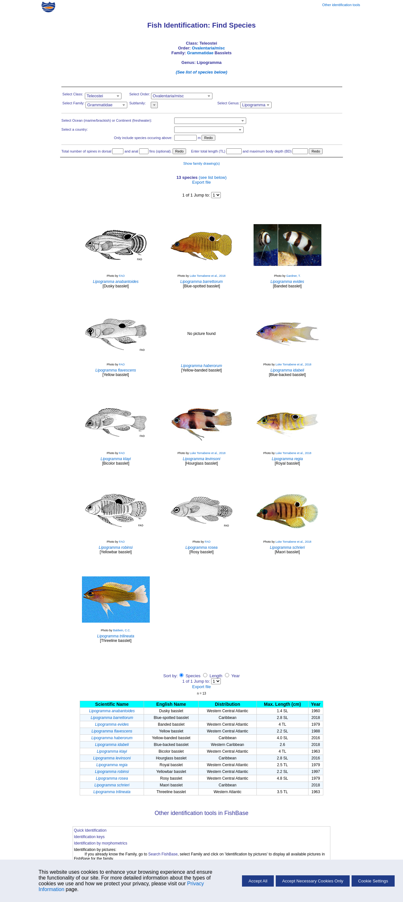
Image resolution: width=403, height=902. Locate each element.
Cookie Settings (373, 881)
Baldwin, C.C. (122, 630)
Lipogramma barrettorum (112, 717)
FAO (122, 275)
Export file (201, 182)
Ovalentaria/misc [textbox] (168, 95)
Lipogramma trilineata (112, 792)
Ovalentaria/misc (208, 48)
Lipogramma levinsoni (112, 758)
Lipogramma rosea (112, 778)
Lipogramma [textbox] (253, 104)
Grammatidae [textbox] (99, 104)
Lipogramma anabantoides (112, 711)
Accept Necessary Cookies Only (312, 881)
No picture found (201, 333)
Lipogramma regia (112, 765)
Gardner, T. (293, 275)
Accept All (257, 881)
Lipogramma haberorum (111, 738)
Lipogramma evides (112, 724)
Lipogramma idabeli (112, 744)
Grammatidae (200, 52)
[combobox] (103, 96)
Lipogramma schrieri (112, 785)
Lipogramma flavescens (112, 731)
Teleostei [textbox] (94, 95)
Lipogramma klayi (112, 751)
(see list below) (213, 177)
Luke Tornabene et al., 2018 (207, 275)
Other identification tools (341, 5)
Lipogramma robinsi (112, 771)
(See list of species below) (201, 72)
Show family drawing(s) (201, 163)
